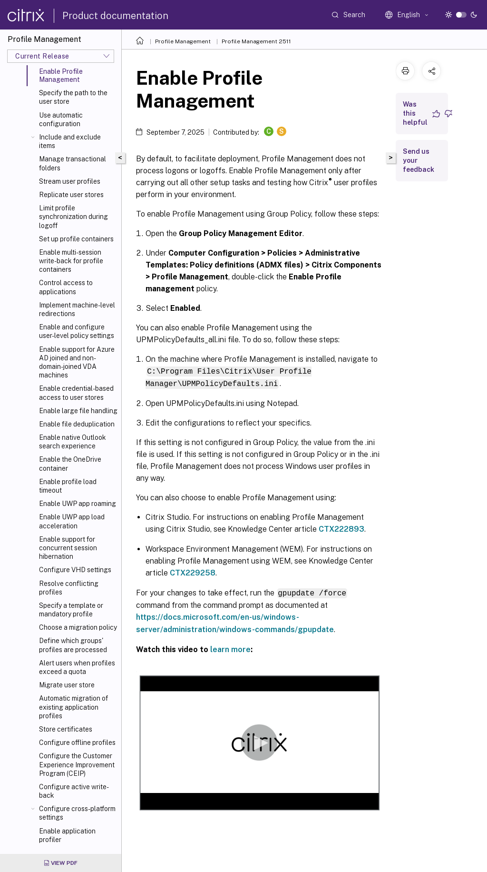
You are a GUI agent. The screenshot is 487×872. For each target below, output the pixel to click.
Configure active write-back (74, 791)
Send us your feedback (418, 160)
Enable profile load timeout (68, 486)
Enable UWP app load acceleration (72, 521)
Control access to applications (66, 287)
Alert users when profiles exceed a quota (77, 667)
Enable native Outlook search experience (72, 442)
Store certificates (65, 729)
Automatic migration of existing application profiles (73, 706)
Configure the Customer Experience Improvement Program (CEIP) (77, 764)
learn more (230, 648)
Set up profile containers (76, 239)
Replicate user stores (71, 194)
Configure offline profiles (77, 742)
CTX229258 (192, 571)
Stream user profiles (69, 181)
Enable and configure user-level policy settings (76, 331)
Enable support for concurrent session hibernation (68, 547)
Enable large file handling (78, 411)
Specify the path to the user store (73, 97)
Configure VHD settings (75, 570)
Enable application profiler (67, 835)
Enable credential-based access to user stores (76, 393)
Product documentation (115, 15)
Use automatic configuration (61, 119)
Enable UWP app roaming (77, 503)
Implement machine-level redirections (77, 309)
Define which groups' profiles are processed (73, 645)
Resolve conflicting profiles (68, 588)
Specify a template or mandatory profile (71, 610)
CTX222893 (341, 528)
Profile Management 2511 (256, 41)
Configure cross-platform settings (77, 813)
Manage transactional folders (72, 163)
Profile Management (183, 41)
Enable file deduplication (77, 424)
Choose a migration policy (78, 627)
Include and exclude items (70, 141)
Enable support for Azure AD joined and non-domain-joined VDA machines (77, 362)
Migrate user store (67, 685)
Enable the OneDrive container (70, 464)
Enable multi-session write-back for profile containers (71, 260)
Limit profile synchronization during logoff (73, 216)
